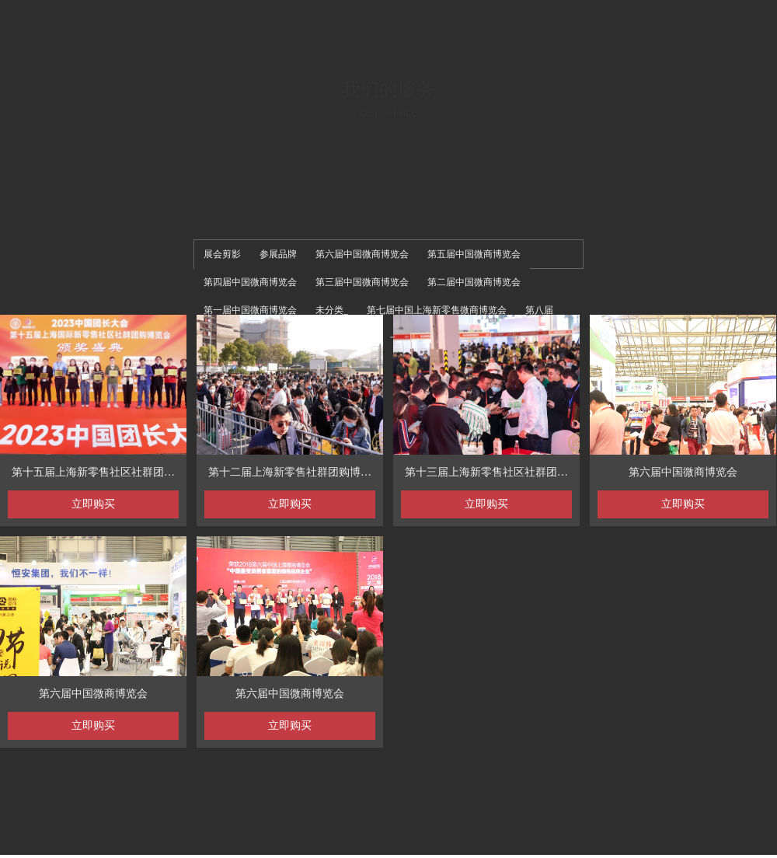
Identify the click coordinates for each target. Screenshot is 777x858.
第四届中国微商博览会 (250, 282)
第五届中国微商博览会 (474, 254)
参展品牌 (278, 254)
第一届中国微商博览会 (250, 310)
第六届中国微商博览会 (362, 254)
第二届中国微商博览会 (474, 282)
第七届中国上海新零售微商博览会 (437, 310)
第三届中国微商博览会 (362, 282)
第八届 (539, 310)
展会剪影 (222, 254)
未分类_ (331, 310)
